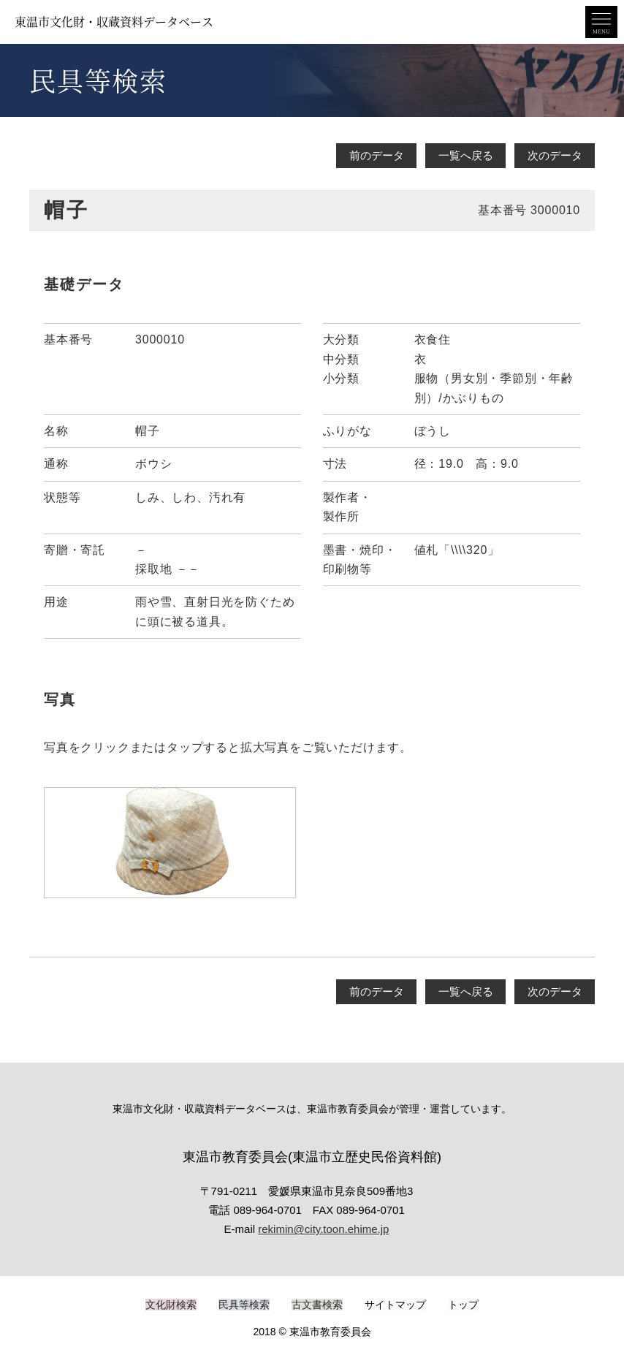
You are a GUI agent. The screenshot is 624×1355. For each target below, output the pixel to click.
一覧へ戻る (465, 155)
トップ (463, 1303)
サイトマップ (395, 1303)
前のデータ (376, 155)
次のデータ (555, 155)
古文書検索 (317, 1303)
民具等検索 (244, 1303)
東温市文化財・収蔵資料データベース (114, 21)
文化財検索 (171, 1303)
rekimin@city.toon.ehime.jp (323, 1229)
